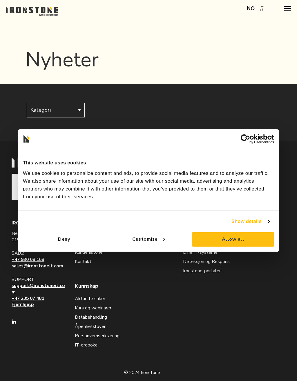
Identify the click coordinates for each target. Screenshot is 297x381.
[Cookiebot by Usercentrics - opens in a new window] (248, 139)
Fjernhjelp (23, 304)
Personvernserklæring (97, 336)
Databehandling (91, 317)
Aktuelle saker (90, 298)
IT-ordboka (86, 345)
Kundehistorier (89, 252)
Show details (246, 221)
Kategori (55, 109)
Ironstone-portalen (202, 271)
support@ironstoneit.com (38, 288)
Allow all (233, 239)
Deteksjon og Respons (206, 261)
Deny (64, 239)
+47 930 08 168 (28, 259)
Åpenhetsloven (90, 326)
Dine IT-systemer (201, 252)
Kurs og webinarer (93, 308)
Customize (148, 239)
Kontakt (83, 261)
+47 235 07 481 (28, 298)
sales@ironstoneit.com (37, 266)
